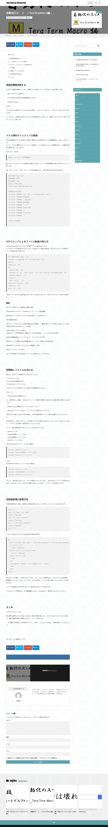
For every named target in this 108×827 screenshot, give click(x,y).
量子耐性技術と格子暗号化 (83, 70)
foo (78, 99)
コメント (8, 710)
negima (29, 17)
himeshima (80, 104)
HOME (9, 35)
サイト (8, 741)
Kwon (78, 108)
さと (78, 147)
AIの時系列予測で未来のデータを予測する (87, 60)
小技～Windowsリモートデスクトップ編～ (17, 802)
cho (78, 95)
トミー (78, 152)
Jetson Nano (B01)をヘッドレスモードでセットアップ (87, 79)
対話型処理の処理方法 (15, 74)
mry (78, 121)
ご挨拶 (78, 143)
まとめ (11, 77)
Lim (78, 117)
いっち (78, 139)
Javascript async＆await (82, 74)
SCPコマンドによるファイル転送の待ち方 (20, 65)
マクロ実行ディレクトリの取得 (17, 61)
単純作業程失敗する (14, 58)
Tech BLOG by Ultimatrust (16, 3)
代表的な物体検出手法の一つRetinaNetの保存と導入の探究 (87, 65)
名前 (7, 727)
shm (78, 134)
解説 (12, 68)
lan (77, 112)
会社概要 (90, 3)
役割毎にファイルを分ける (16, 71)
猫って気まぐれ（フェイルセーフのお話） (65, 802)
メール (8, 734)
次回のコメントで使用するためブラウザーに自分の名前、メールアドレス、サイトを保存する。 (33, 748)
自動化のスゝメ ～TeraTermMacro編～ (28, 35)
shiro (78, 130)
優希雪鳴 (79, 160)
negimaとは (82, 801)
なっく (78, 156)
